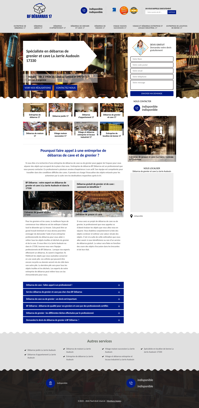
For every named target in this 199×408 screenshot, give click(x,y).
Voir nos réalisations (38, 87)
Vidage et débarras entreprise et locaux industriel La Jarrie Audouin (119, 358)
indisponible (96, 8)
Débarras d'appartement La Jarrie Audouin (42, 356)
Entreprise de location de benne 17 (176, 27)
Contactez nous (66, 87)
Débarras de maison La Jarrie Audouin (78, 350)
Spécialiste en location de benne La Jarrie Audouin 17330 (159, 350)
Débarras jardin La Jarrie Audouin (42, 350)
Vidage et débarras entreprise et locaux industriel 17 (148, 27)
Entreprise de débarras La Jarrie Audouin (79, 358)
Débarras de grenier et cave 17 (80, 27)
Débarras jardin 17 (38, 27)
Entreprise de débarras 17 (20, 27)
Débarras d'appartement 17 (58, 27)
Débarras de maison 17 (100, 27)
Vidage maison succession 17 (120, 27)
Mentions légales (114, 401)
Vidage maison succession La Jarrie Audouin (120, 350)
